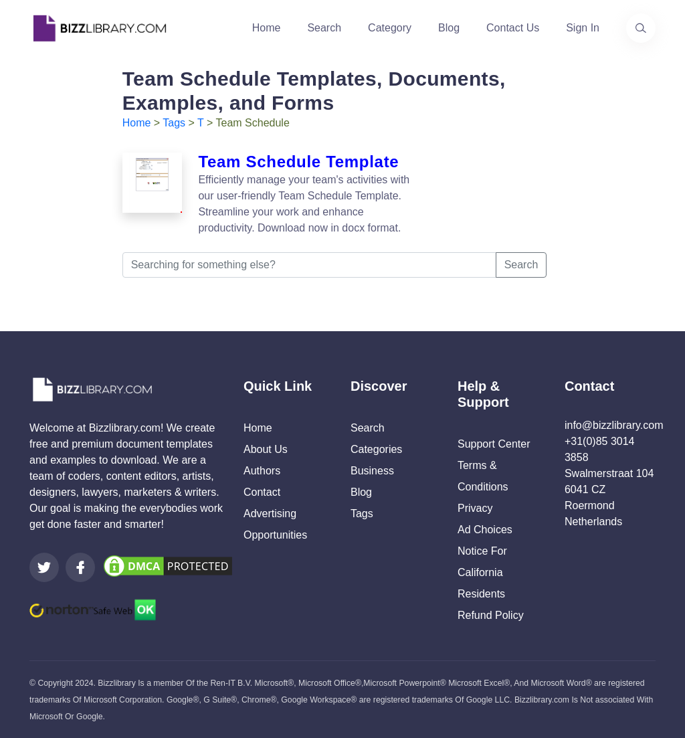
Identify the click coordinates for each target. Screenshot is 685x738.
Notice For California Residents (482, 572)
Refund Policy (491, 615)
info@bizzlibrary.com (614, 425)
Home (266, 27)
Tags (174, 122)
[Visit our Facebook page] (80, 567)
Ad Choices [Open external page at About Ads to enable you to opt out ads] (485, 529)
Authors (261, 470)
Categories (376, 449)
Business (372, 470)
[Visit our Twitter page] (44, 567)
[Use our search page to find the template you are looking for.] (641, 28)
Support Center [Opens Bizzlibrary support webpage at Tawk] (494, 444)
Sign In (582, 27)
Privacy (475, 508)
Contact (261, 492)
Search (324, 27)
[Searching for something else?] (309, 265)
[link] (44, 567)
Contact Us (512, 27)
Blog (449, 27)
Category (389, 27)
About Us (265, 449)
